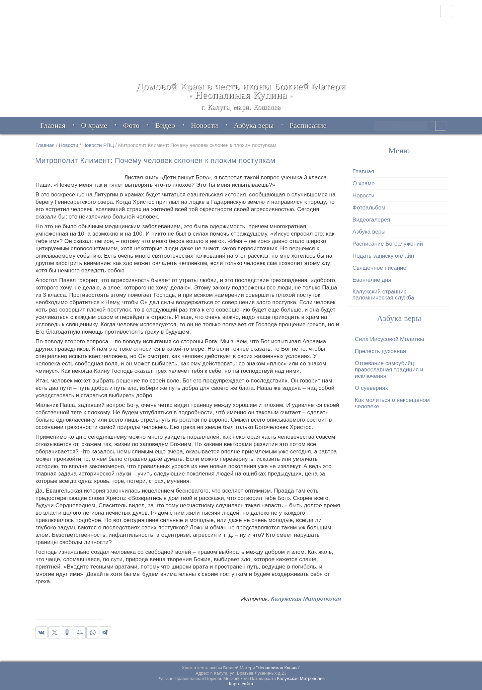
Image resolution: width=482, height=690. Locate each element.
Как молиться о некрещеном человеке (392, 403)
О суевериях (371, 388)
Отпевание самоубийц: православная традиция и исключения (389, 369)
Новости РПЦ (98, 145)
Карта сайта (241, 683)
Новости (68, 145)
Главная (45, 145)
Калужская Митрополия (306, 599)
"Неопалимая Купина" (278, 667)
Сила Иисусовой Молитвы (389, 339)
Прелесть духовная (380, 351)
